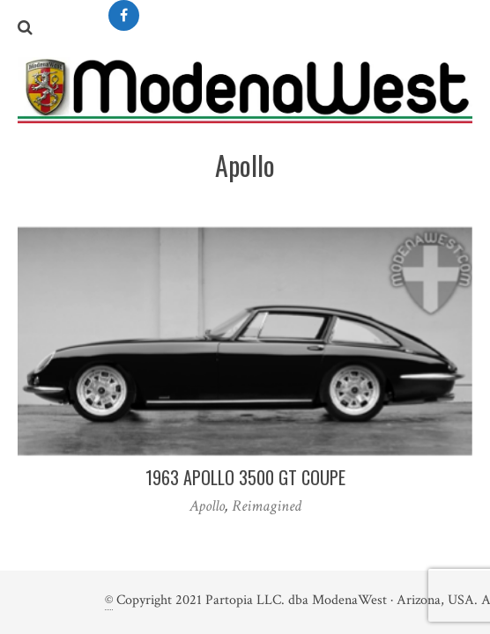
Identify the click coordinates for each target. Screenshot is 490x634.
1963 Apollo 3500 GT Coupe (245, 477)
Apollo (207, 506)
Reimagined (266, 506)
